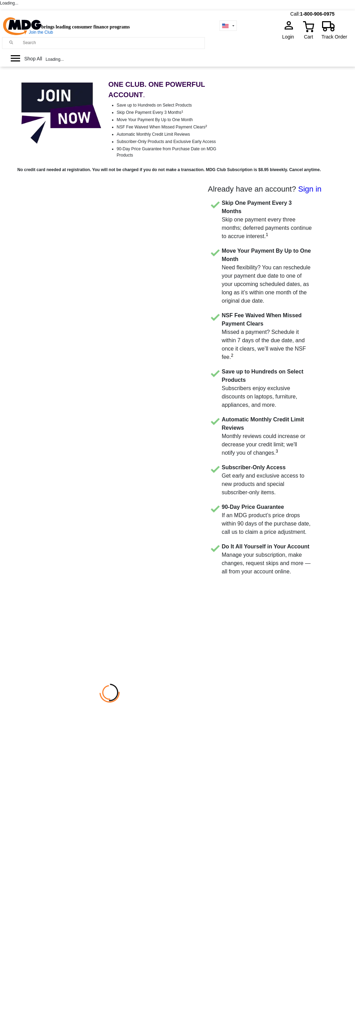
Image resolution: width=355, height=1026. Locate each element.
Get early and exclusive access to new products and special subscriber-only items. (263, 479)
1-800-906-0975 (317, 14)
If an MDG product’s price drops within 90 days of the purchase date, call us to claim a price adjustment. (266, 519)
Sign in (309, 189)
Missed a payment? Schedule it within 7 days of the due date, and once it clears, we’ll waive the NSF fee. (264, 336)
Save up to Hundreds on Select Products (154, 105)
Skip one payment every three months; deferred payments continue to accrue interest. (267, 219)
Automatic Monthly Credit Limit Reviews (153, 134)
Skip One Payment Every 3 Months (150, 112)
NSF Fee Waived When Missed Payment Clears (162, 127)
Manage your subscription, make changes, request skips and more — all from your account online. (266, 559)
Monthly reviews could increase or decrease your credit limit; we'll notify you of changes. (263, 436)
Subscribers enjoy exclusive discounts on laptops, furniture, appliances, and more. (263, 388)
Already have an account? (265, 189)
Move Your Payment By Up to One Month (155, 119)
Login (290, 37)
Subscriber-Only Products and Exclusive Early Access (166, 141)
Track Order (334, 37)
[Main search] (11, 42)
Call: (295, 14)
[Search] (112, 42)
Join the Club (41, 32)
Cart (308, 37)
